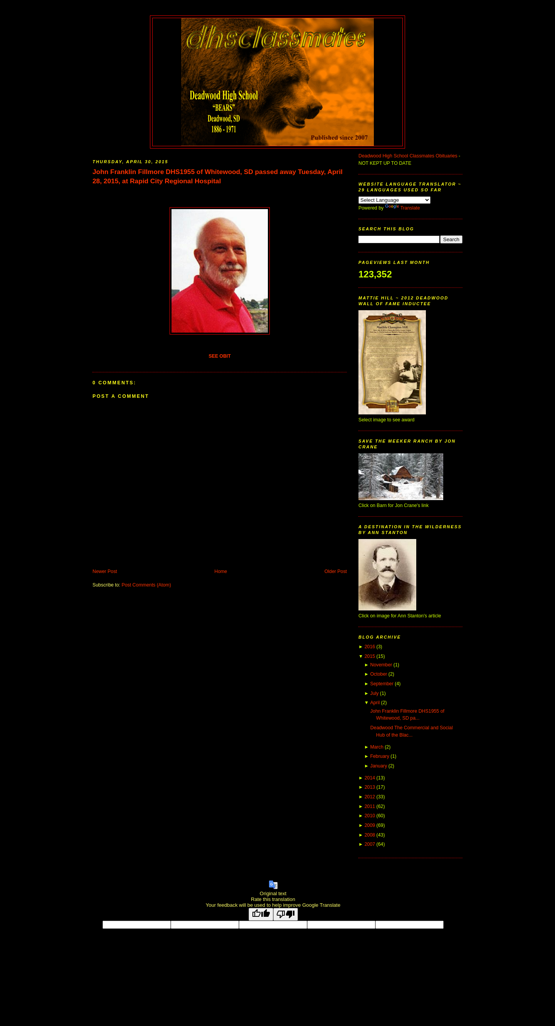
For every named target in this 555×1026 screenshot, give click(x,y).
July (374, 693)
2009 (370, 825)
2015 (370, 656)
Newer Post (104, 571)
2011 (370, 806)
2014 (370, 778)
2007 (370, 844)
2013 (370, 787)
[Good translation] (261, 914)
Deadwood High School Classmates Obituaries (407, 156)
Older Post (336, 571)
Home (220, 571)
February (379, 756)
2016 (370, 646)
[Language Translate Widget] (394, 200)
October (378, 674)
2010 (370, 815)
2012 (370, 797)
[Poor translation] (285, 914)
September (381, 683)
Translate (402, 208)
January (378, 766)
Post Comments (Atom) (146, 585)
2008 (370, 835)
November (381, 665)
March (376, 747)
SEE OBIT (220, 356)
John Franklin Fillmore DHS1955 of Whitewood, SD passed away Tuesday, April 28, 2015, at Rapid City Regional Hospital (217, 176)
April (375, 702)
